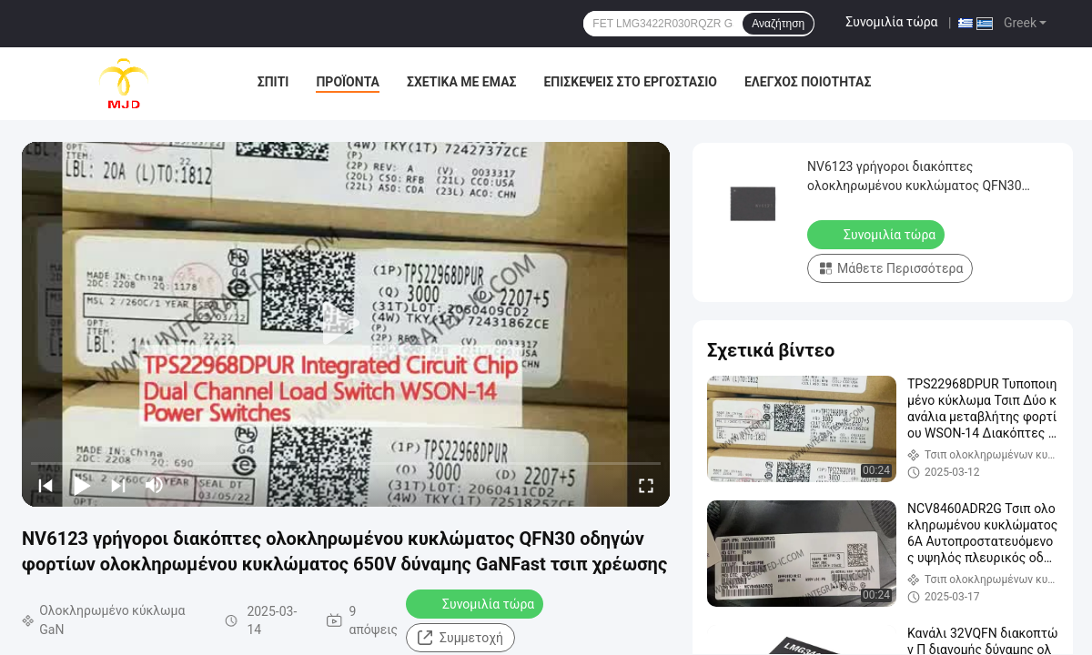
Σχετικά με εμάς (461, 82)
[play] (346, 324)
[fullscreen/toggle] (646, 485)
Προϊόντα (347, 82)
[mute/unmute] (154, 485)
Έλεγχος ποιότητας (807, 82)
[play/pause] (82, 485)
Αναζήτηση (778, 23)
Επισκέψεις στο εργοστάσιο (629, 82)
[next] (118, 485)
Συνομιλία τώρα (891, 22)
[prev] (45, 485)
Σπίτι (273, 82)
